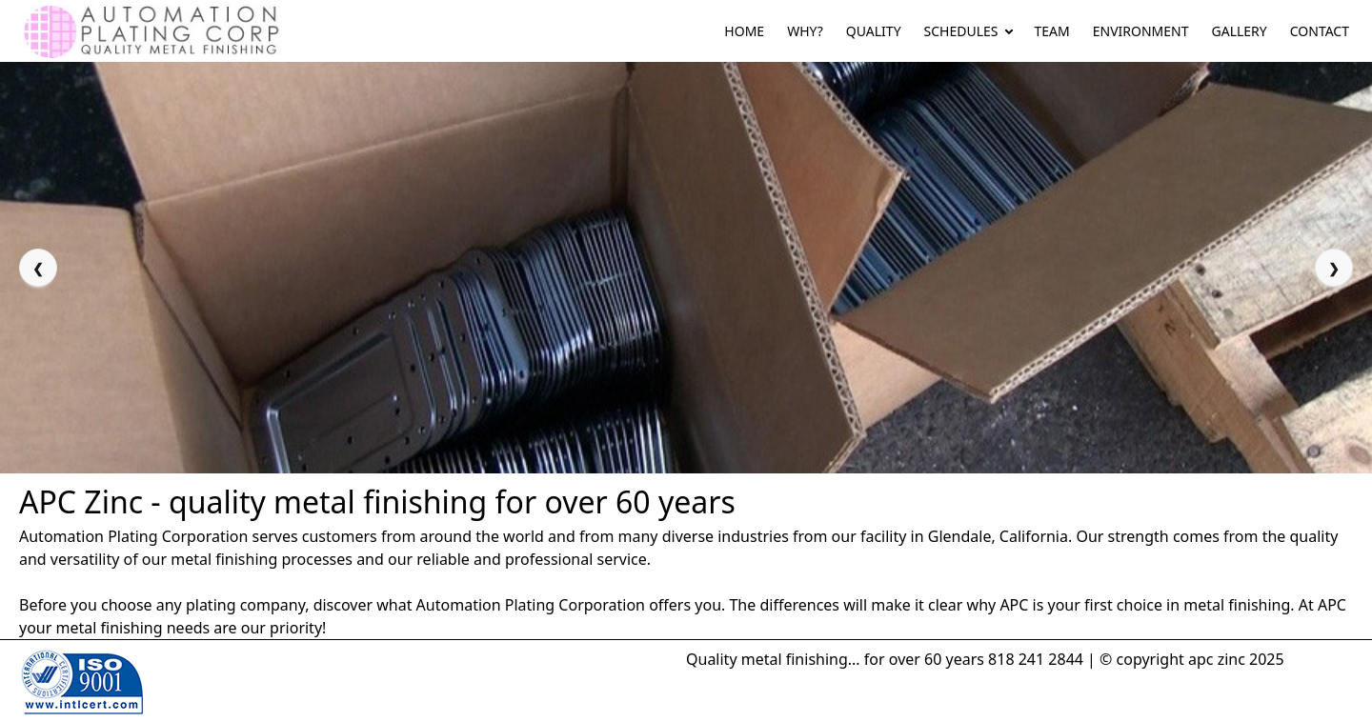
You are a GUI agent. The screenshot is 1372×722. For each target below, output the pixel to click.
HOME (744, 31)
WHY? (805, 31)
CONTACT (1319, 31)
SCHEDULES (961, 31)
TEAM (1052, 31)
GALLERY (1239, 31)
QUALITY (873, 31)
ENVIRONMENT (1141, 31)
